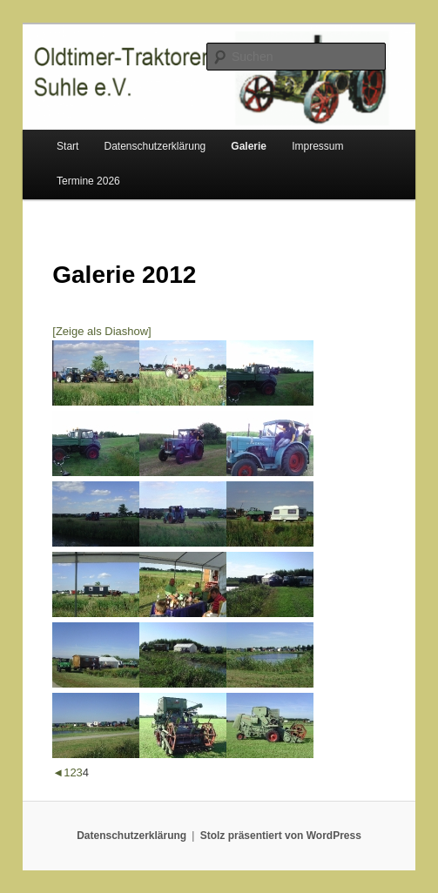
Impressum (317, 146)
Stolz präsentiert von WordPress (280, 835)
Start (67, 146)
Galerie (248, 146)
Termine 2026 (88, 181)
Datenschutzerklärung (155, 146)
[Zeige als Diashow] (101, 331)
